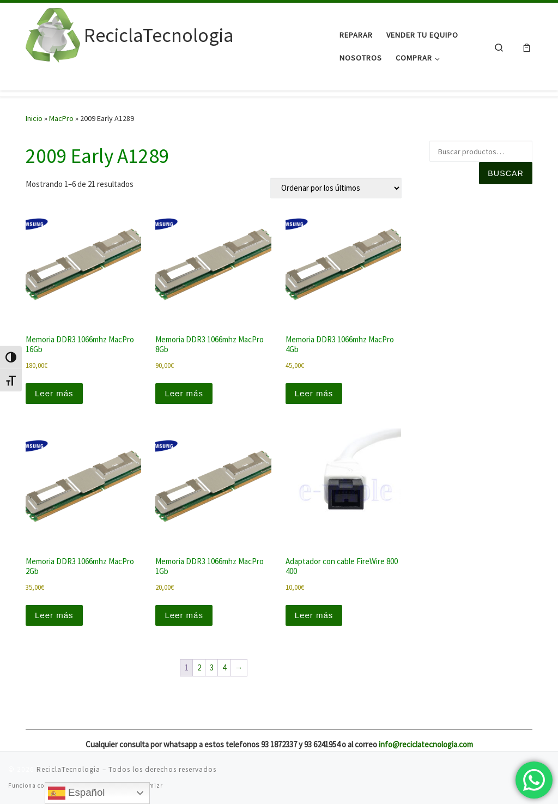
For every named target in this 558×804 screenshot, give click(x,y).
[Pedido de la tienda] (336, 188)
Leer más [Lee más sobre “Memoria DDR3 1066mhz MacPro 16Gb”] (54, 393)
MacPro (61, 118)
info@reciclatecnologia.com (426, 744)
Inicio (34, 118)
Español (76, 793)
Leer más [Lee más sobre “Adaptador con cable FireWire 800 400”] (314, 615)
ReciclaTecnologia (68, 769)
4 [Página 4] (224, 667)
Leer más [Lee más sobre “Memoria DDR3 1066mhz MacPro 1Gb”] (184, 615)
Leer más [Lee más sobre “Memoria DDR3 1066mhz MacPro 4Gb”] (314, 393)
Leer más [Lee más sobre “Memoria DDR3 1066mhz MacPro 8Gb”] (184, 393)
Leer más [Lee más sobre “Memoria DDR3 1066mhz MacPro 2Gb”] (54, 615)
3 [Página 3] (212, 667)
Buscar (505, 173)
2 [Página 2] (199, 667)
